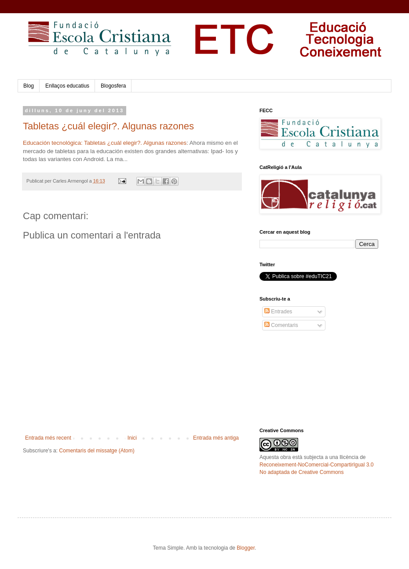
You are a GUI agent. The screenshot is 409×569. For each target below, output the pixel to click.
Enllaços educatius (67, 86)
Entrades (278, 311)
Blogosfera (113, 86)
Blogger (246, 548)
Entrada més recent (48, 438)
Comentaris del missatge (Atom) (96, 451)
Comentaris (281, 325)
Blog (28, 86)
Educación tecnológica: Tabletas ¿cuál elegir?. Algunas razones (104, 142)
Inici (132, 438)
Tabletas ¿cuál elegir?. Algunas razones (108, 126)
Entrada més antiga (216, 438)
